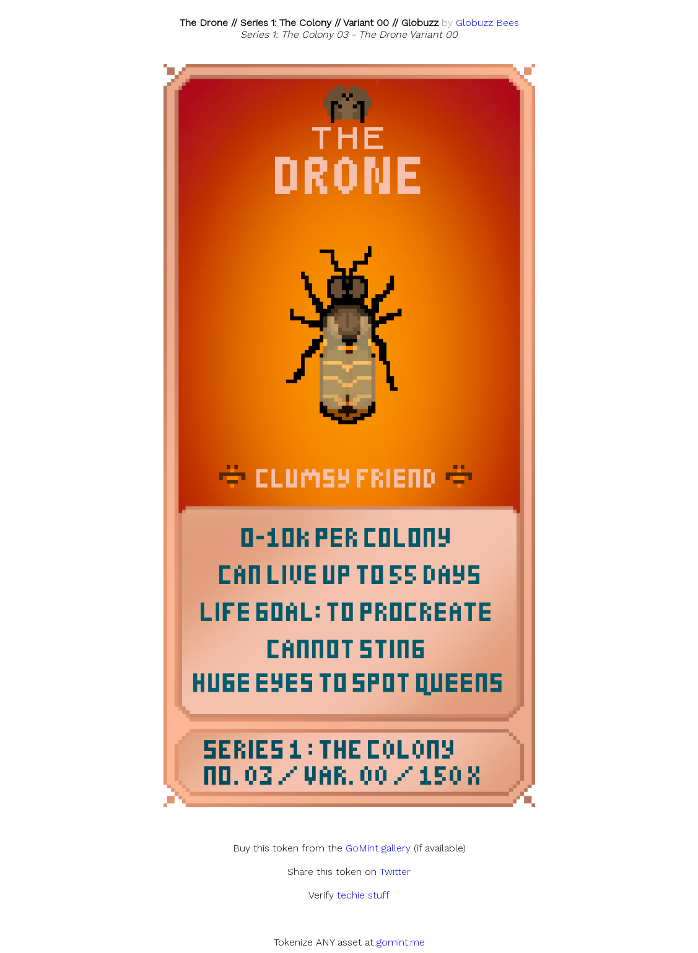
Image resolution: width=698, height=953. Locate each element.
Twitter (395, 871)
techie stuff (363, 895)
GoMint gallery (378, 848)
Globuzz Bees (487, 22)
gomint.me (401, 942)
